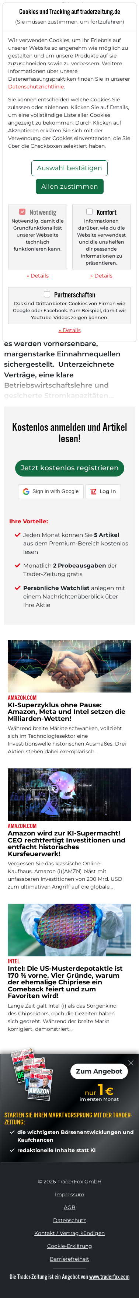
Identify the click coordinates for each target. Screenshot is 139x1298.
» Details (38, 275)
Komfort (107, 212)
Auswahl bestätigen (69, 168)
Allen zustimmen (69, 186)
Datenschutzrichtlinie (36, 86)
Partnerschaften (74, 295)
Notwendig (42, 212)
